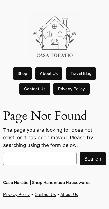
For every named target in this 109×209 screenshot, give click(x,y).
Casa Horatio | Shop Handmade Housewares (47, 182)
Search (92, 159)
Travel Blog (81, 73)
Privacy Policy (71, 88)
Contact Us (35, 88)
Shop (22, 73)
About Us (49, 73)
